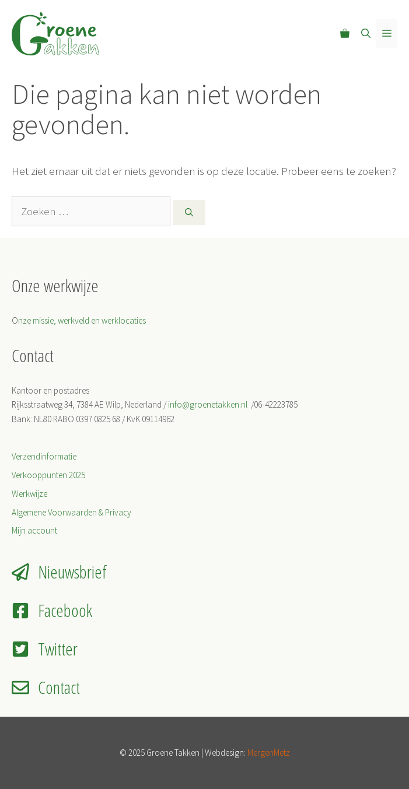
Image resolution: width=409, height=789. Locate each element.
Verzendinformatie (44, 456)
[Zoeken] (189, 212)
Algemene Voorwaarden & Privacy (71, 512)
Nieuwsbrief (72, 572)
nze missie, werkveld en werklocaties (82, 320)
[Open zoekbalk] (365, 33)
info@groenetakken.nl (208, 404)
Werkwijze (29, 493)
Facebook (65, 610)
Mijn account (34, 530)
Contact (59, 687)
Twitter (58, 649)
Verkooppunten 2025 (48, 475)
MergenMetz (268, 752)
